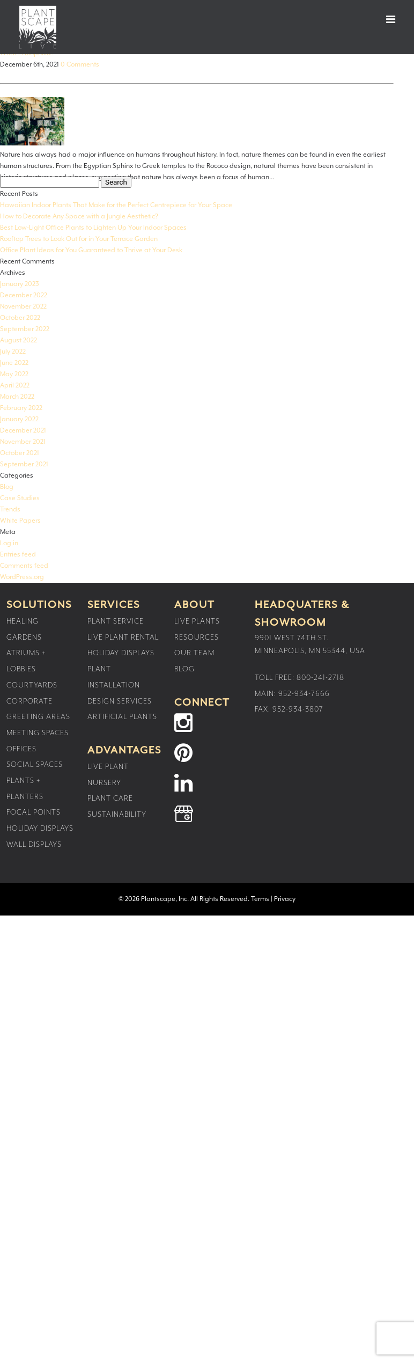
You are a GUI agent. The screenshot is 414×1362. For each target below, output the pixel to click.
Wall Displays (34, 844)
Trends (10, 510)
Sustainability (116, 814)
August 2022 (18, 340)
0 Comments (80, 65)
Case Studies (20, 498)
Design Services (119, 701)
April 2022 (14, 386)
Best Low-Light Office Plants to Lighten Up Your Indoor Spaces (93, 228)
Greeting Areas (38, 717)
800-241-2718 (320, 677)
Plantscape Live (37, 27)
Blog (6, 487)
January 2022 (19, 419)
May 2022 (14, 374)
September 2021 (24, 464)
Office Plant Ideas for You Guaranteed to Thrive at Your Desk (91, 250)
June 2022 (14, 363)
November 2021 (23, 442)
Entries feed (18, 555)
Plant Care (110, 798)
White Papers (20, 521)
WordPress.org (22, 577)
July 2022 (13, 352)
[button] (381, 19)
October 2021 (19, 453)
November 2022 (23, 307)
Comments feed (24, 566)
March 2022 (17, 397)
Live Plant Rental (123, 637)
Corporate (29, 701)
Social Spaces (34, 764)
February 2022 (21, 408)
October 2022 (20, 318)
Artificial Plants (122, 717)
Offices (21, 749)
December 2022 (23, 295)
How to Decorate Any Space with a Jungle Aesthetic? (79, 217)
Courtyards (31, 685)
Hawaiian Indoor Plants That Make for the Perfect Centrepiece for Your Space (116, 205)
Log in (9, 543)
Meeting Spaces (37, 733)
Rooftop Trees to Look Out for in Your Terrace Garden (79, 239)
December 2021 (23, 431)
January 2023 (19, 284)
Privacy (284, 899)
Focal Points (33, 812)
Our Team (194, 653)
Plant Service (115, 621)
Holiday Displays (39, 828)
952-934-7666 (304, 694)
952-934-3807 (297, 709)
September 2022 (24, 329)
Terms (260, 899)
